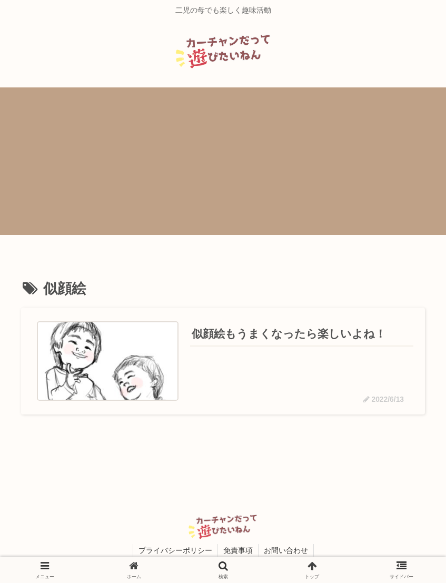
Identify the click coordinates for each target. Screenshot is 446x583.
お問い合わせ (286, 550)
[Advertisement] (223, 161)
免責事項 (238, 550)
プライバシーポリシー (175, 550)
